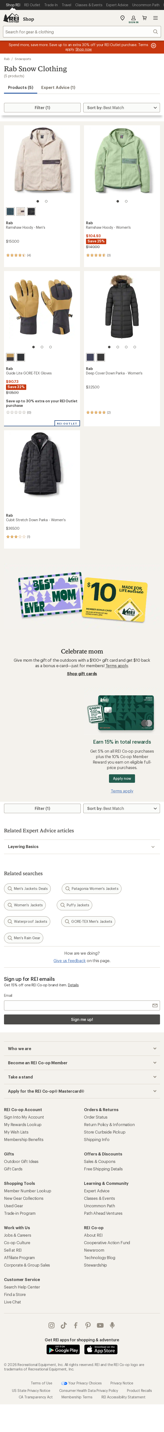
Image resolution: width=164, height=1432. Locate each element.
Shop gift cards (82, 673)
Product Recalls (139, 1390)
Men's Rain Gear (23, 938)
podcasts (112, 1325)
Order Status (96, 1117)
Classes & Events (99, 1198)
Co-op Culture (17, 1242)
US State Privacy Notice (31, 1390)
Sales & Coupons (100, 1161)
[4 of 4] (134, 347)
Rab (7, 59)
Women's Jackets (25, 905)
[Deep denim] (90, 357)
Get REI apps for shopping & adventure (82, 1339)
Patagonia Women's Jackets (91, 889)
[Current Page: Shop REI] (13, 5)
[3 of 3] (50, 347)
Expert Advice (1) (58, 87)
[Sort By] (121, 107)
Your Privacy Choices (81, 1383)
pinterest (88, 1325)
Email (8, 995)
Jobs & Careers (17, 1235)
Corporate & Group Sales (27, 1265)
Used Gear (13, 1205)
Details (73, 985)
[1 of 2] (38, 201)
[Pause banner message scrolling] (153, 46)
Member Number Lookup (27, 1190)
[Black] (31, 211)
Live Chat (12, 1301)
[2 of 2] (46, 201)
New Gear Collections (24, 1198)
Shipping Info (97, 1139)
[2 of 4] (118, 347)
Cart (145, 18)
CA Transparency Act (36, 1397)
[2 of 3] (42, 347)
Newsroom (94, 1250)
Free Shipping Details (103, 1168)
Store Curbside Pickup (105, 1132)
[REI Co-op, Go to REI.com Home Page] (11, 18)
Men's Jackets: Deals (27, 889)
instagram (52, 1325)
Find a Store (15, 1294)
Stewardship (95, 1265)
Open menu (155, 18)
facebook (76, 1325)
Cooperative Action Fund (107, 1242)
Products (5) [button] (20, 87)
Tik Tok (64, 1325)
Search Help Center (22, 1287)
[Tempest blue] (10, 211)
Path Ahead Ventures (103, 1213)
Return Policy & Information (109, 1124)
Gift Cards (13, 1168)
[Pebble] (20, 211)
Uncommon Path (99, 1205)
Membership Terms (77, 1397)
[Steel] (10, 357)
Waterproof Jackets (27, 922)
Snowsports (23, 59)
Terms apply (117, 665)
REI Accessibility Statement (124, 1397)
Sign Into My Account (24, 1117)
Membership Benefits (24, 1139)
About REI (93, 1235)
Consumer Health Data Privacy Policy (88, 1390)
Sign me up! (82, 1019)
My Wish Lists (16, 1132)
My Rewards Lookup (23, 1124)
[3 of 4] (126, 347)
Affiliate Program (19, 1257)
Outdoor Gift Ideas (21, 1161)
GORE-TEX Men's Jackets (88, 922)
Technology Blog (99, 1257)
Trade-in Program (19, 1213)
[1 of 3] (33, 347)
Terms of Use (41, 1383)
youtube (100, 1325)
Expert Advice (97, 1190)
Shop (28, 19)
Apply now (122, 778)
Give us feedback (70, 960)
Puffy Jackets (74, 905)
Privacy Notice (121, 1383)
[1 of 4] (109, 347)
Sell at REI (13, 1250)
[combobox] (82, 31)
